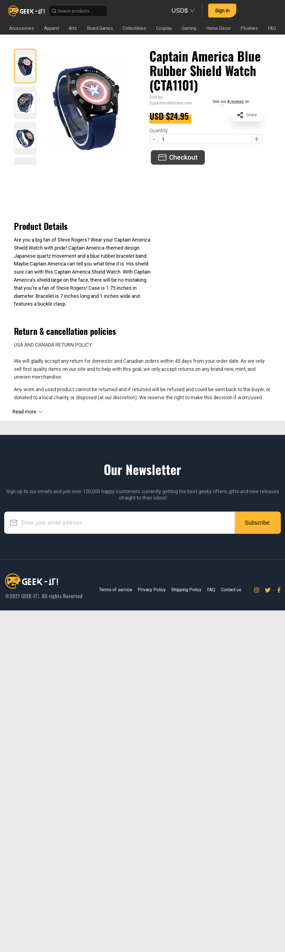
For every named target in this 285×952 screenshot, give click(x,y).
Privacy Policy (152, 931)
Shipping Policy (186, 931)
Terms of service (115, 931)
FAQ (211, 931)
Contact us (231, 931)
